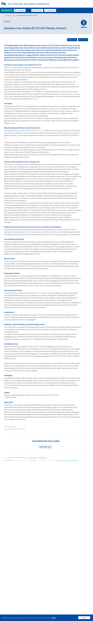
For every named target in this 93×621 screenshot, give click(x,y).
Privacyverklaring (32, 457)
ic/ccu (14, 15)
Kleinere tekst (50, 10)
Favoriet (82, 39)
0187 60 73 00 (60, 460)
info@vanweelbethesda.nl (72, 460)
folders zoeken (8, 15)
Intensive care (45, 447)
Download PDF (19, 10)
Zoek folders (6, 10)
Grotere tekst (37, 10)
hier (54, 618)
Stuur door (72, 39)
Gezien (84, 617)
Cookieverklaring (42, 457)
